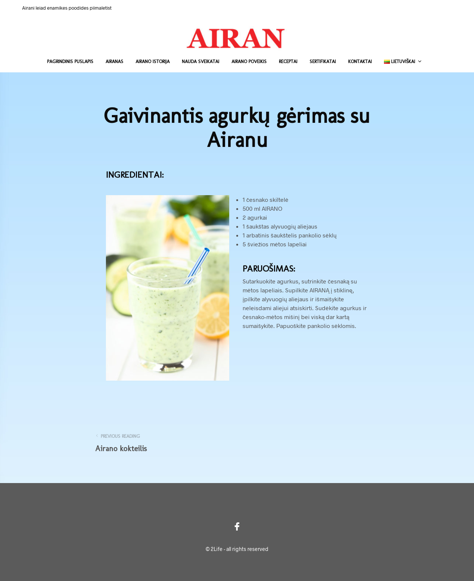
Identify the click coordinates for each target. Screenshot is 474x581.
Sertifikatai (323, 61)
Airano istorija (153, 61)
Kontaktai (360, 61)
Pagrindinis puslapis (70, 61)
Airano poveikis (249, 61)
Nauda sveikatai (200, 61)
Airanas (114, 61)
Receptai (288, 61)
